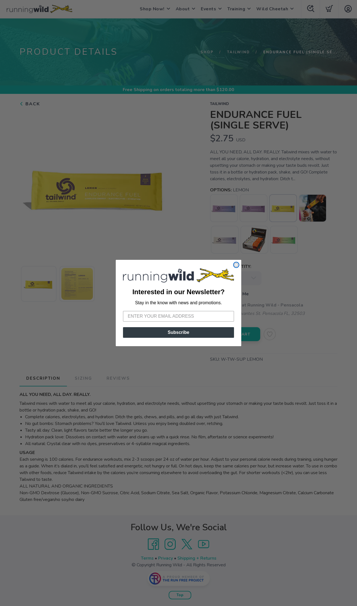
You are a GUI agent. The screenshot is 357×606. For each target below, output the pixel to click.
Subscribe (178, 332)
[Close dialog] (236, 265)
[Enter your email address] (178, 316)
